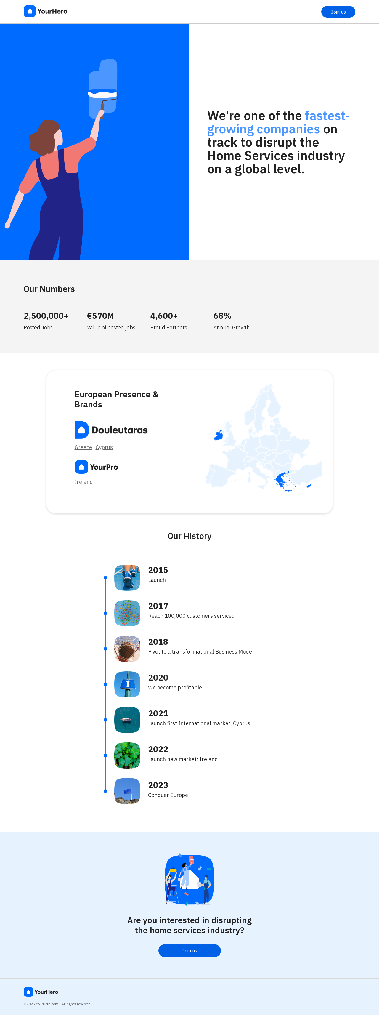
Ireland (84, 481)
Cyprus (104, 447)
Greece (83, 447)
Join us (338, 12)
